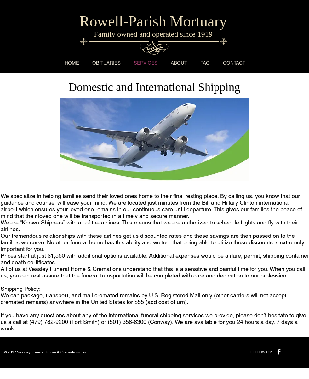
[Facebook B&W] (279, 352)
